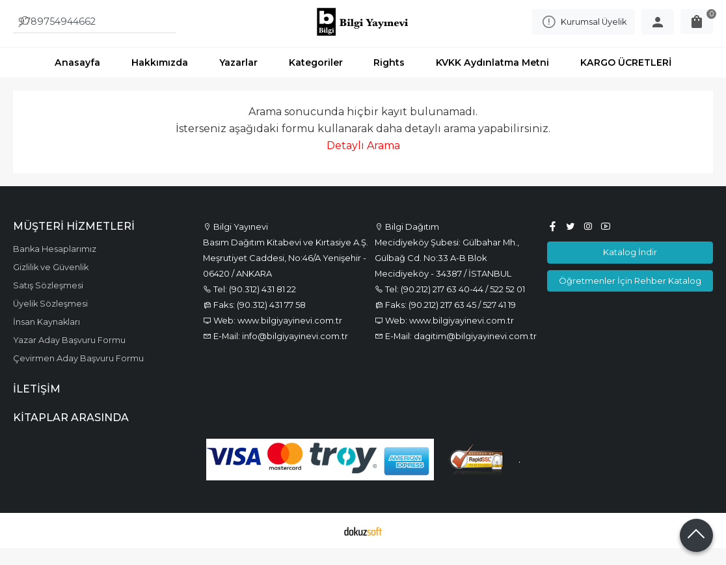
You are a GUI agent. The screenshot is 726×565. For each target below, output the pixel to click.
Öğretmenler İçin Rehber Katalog (630, 297)
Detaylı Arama (363, 162)
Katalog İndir (630, 268)
